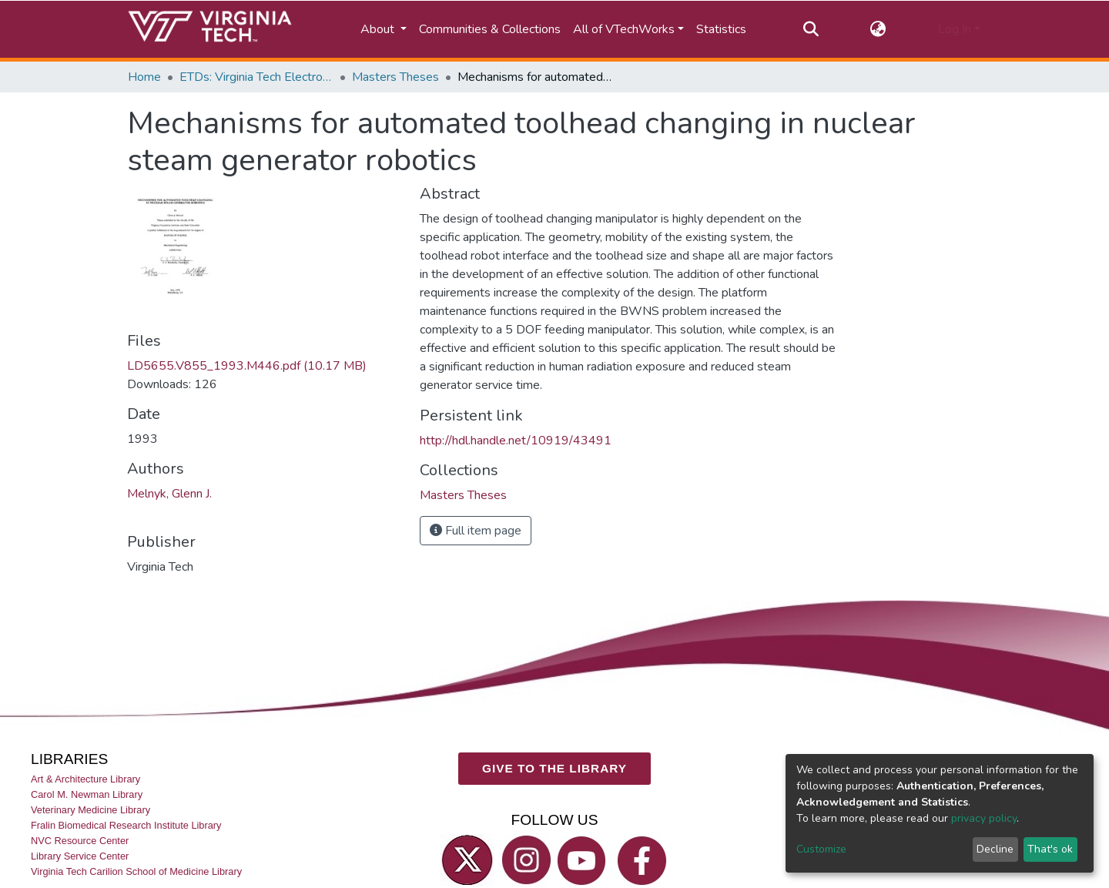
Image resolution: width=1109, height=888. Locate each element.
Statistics (721, 29)
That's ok (1050, 849)
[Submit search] (810, 29)
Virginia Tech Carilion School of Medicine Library (136, 871)
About (378, 29)
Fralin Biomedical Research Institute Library (126, 825)
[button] (878, 29)
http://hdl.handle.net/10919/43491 (515, 440)
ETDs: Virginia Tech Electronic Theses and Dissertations (256, 77)
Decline (995, 849)
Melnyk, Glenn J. (169, 493)
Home (144, 77)
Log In (954, 29)
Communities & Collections (490, 29)
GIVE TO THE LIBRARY (554, 768)
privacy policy (984, 818)
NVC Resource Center (80, 840)
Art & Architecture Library (85, 779)
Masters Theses (395, 77)
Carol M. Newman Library (86, 794)
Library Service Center (80, 856)
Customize (821, 849)
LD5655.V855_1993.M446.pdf (247, 365)
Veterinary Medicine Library (90, 810)
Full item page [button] (475, 530)
